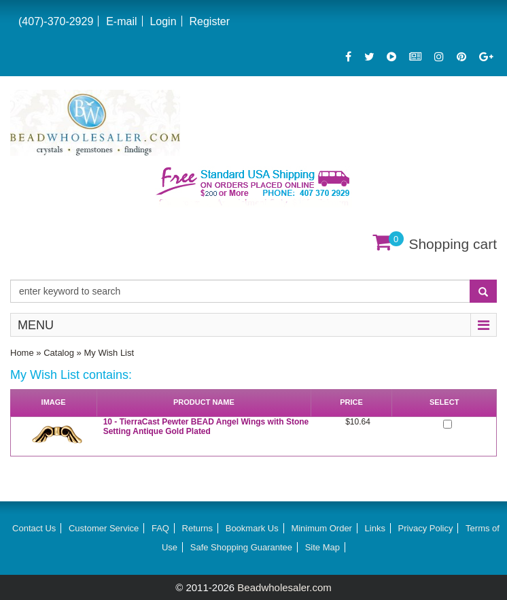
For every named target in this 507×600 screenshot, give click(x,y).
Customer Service (104, 528)
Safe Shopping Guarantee (241, 547)
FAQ (160, 528)
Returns (197, 528)
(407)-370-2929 (55, 21)
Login (163, 21)
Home (22, 353)
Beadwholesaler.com (284, 587)
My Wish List (109, 353)
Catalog (58, 353)
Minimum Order (321, 528)
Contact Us (34, 528)
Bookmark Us (252, 528)
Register (209, 21)
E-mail (121, 21)
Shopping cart (452, 244)
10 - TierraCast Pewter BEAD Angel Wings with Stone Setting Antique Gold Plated (206, 426)
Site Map (322, 547)
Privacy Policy (425, 528)
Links (375, 528)
